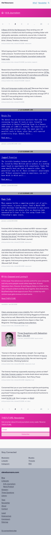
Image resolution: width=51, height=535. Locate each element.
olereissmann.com (10, 472)
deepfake (28, 380)
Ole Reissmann (7, 3)
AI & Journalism (12, 12)
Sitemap (4, 522)
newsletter (4, 304)
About (3, 506)
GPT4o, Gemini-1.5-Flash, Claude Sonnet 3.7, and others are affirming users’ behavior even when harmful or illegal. (25, 75)
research (34, 62)
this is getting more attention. (25, 323)
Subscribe (25, 434)
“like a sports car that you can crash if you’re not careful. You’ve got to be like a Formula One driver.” (24, 234)
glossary (4, 144)
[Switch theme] (49, 3)
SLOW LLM (10, 398)
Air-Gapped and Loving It (16, 276)
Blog (3, 478)
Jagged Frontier (9, 157)
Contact (4, 509)
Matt (32, 398)
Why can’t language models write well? (16, 88)
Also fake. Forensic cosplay (11, 374)
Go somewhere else (9, 531)
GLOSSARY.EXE (28, 110)
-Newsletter (12, 417)
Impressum (5, 519)
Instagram (5, 464)
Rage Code (6, 199)
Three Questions (7, 493)
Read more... (6, 137)
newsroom (28, 43)
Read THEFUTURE (8, 298)
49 (41, 24)
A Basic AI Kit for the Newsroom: (13, 30)
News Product (8, 487)
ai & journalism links (7, 43)
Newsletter (42, 3)
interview (20, 338)
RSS (30, 464)
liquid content (39, 338)
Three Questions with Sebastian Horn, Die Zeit (32, 334)
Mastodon (5, 458)
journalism (28, 62)
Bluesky (31, 458)
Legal (3, 513)
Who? (35, 3)
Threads (31, 461)
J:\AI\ (20, 110)
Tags (3, 500)
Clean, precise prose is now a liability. (15, 312)
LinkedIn (4, 461)
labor (19, 144)
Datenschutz (6, 516)
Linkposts (5, 481)
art (26, 401)
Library (4, 496)
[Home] (2, 13)
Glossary (4, 490)
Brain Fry (6, 116)
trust (26, 325)
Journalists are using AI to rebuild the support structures (22, 250)
